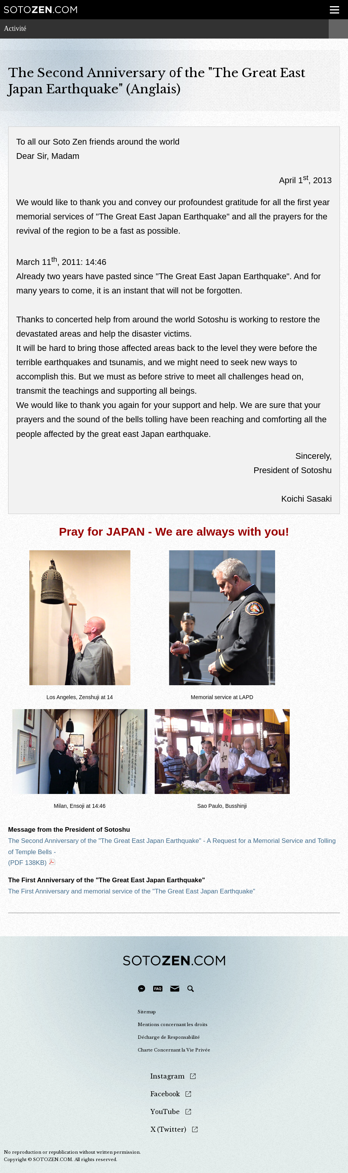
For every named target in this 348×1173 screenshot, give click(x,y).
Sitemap (147, 1012)
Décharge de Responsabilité (169, 1037)
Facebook (165, 1094)
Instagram (167, 1076)
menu (332, 5)
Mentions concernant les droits (173, 1024)
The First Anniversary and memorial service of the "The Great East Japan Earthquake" (131, 891)
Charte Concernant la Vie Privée (174, 1050)
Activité (15, 28)
